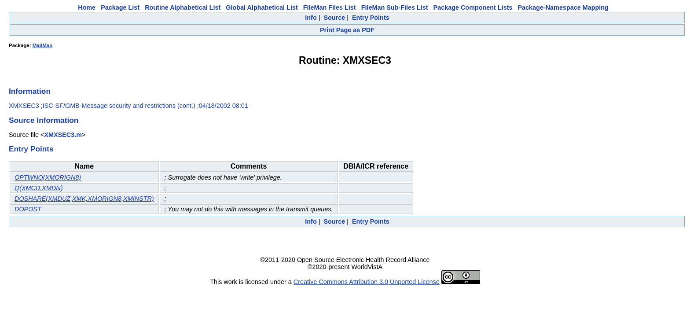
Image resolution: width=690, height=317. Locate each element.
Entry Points (370, 17)
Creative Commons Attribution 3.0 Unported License (367, 281)
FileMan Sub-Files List (394, 7)
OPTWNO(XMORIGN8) (48, 177)
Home (86, 7)
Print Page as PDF (347, 29)
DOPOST (28, 209)
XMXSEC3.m (63, 134)
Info (310, 17)
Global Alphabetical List (261, 7)
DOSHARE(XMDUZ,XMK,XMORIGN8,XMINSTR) (84, 198)
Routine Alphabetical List (182, 7)
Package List (120, 7)
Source (334, 17)
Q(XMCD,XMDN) (39, 188)
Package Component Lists (473, 7)
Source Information (43, 120)
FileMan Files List (329, 7)
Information (30, 91)
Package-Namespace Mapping (563, 7)
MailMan (42, 45)
